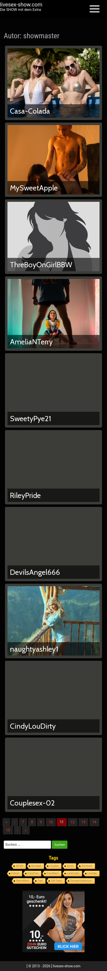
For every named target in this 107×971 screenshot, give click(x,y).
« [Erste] (6, 822)
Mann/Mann (22, 880)
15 (8, 830)
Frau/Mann (53, 873)
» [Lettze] (26, 830)
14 (94, 822)
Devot (70, 866)
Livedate (92, 873)
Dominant (87, 866)
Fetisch (15, 873)
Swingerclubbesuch (81, 880)
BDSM (19, 866)
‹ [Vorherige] (14, 822)
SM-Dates (56, 880)
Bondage (36, 866)
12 (73, 822)
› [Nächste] (17, 830)
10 (51, 822)
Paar (40, 880)
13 (84, 822)
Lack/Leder (73, 873)
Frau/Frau (33, 873)
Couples (54, 866)
